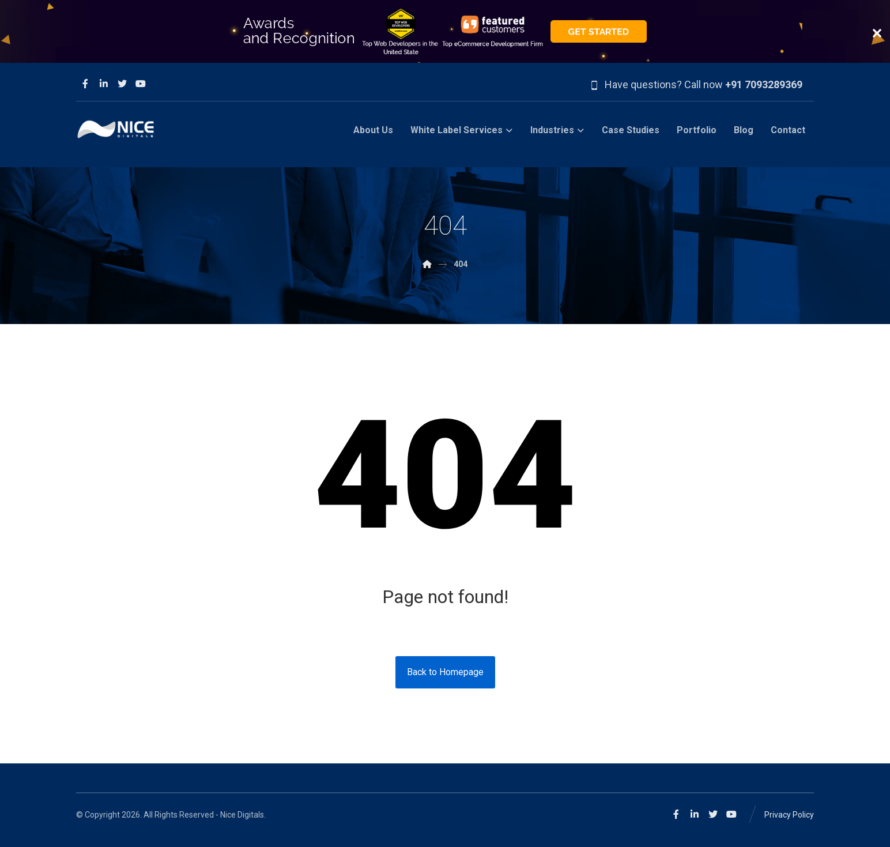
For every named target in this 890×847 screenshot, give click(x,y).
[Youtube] (140, 83)
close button (877, 33)
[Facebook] (85, 83)
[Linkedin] (104, 83)
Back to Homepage (445, 672)
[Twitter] (122, 83)
